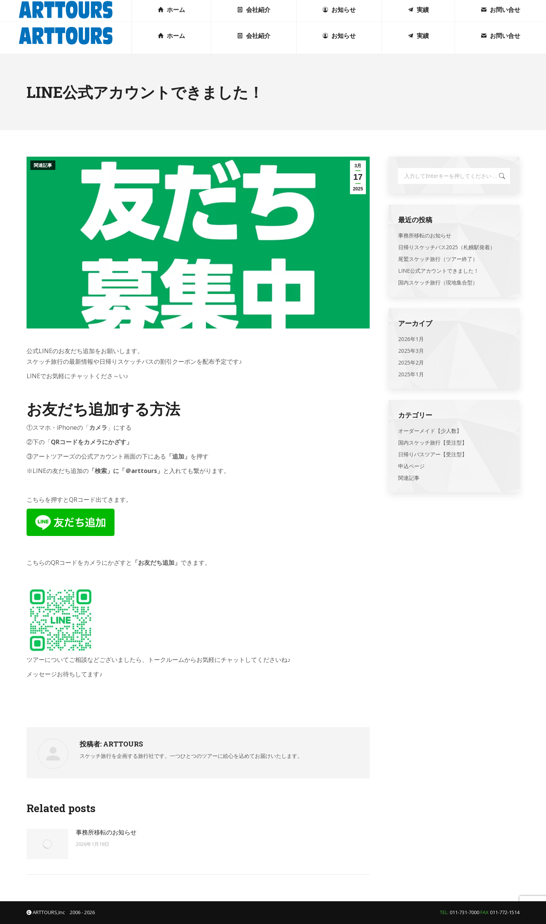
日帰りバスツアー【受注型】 (432, 454)
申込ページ (411, 466)
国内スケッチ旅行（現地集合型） (438, 282)
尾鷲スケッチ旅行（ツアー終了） (438, 258)
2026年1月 (411, 339)
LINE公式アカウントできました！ (438, 270)
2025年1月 (411, 374)
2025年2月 (411, 362)
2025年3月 (411, 350)
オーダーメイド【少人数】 (430, 430)
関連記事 (43, 165)
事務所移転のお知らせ (106, 832)
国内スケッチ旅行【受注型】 (432, 442)
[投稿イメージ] (47, 844)
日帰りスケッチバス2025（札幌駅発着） (446, 247)
